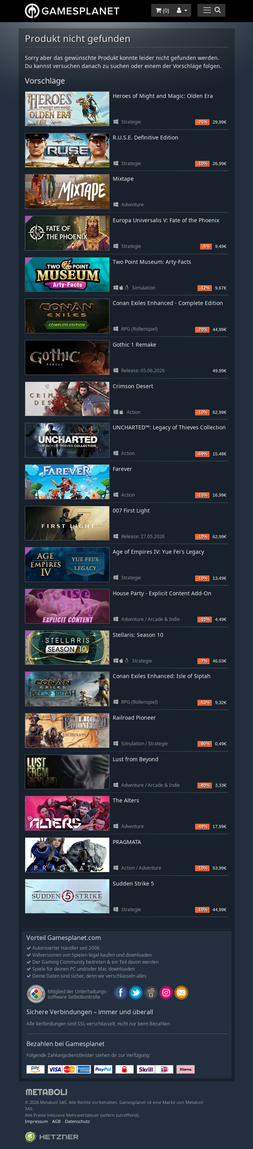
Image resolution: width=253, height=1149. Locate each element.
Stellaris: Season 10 (138, 634)
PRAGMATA (127, 842)
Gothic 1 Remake (134, 344)
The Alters (126, 800)
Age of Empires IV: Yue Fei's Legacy (158, 551)
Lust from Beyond (136, 759)
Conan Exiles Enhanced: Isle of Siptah (162, 676)
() (162, 10)
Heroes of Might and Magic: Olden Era (163, 95)
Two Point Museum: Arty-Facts (152, 261)
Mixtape (123, 178)
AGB (56, 1121)
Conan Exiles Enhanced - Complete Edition (168, 303)
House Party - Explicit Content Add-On (162, 593)
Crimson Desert (133, 386)
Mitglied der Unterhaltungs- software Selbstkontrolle (78, 994)
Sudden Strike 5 (133, 883)
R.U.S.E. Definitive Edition (145, 137)
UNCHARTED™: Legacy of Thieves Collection (169, 427)
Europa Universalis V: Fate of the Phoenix (166, 220)
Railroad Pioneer (134, 717)
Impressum (36, 1121)
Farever (122, 469)
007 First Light (131, 510)
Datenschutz (77, 1121)
